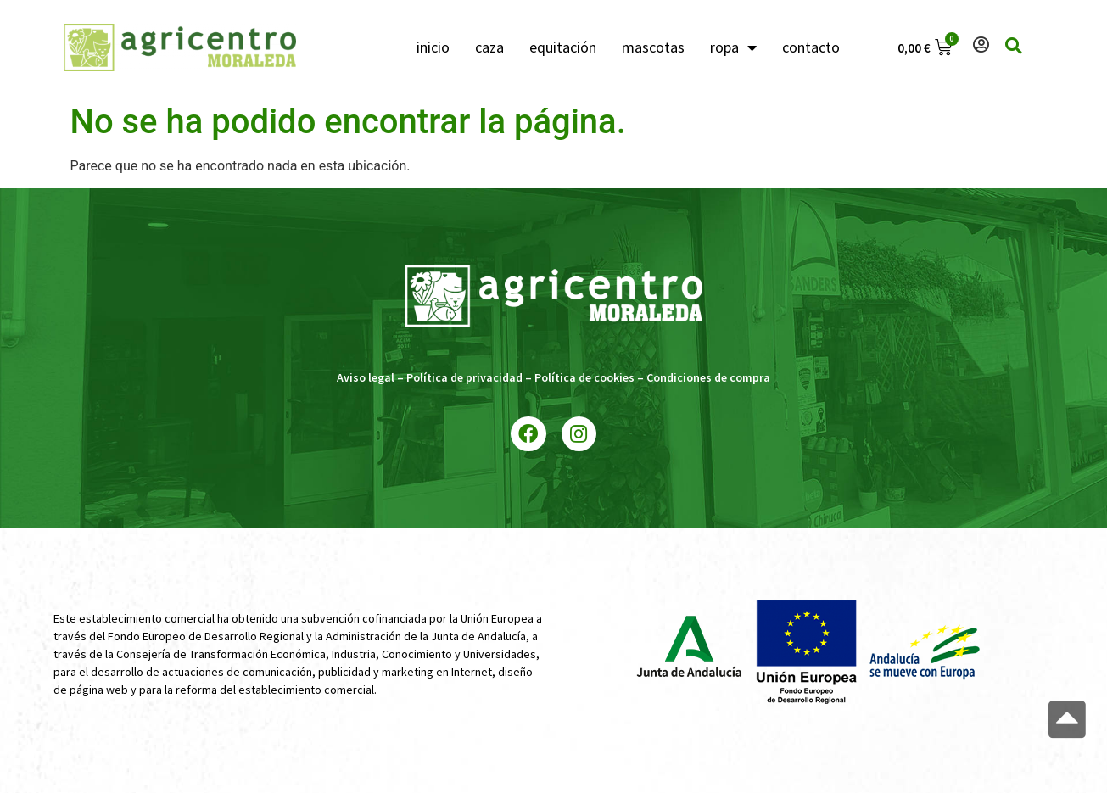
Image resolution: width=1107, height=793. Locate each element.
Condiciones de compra (708, 377)
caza (489, 47)
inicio (433, 47)
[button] (1067, 720)
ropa (733, 47)
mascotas (653, 47)
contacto (811, 47)
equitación (562, 47)
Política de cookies (584, 377)
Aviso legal (365, 377)
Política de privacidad (464, 377)
